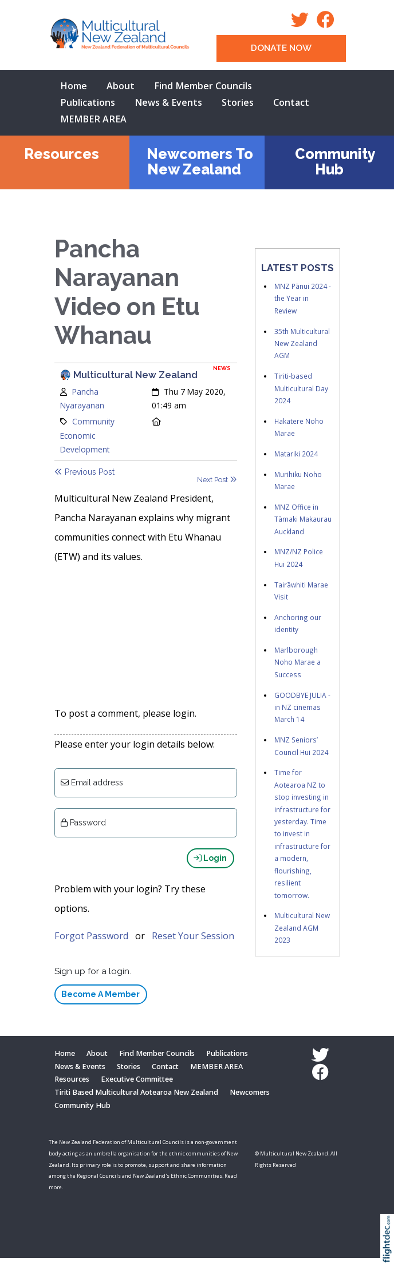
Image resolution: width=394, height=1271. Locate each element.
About (121, 86)
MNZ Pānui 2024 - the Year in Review (302, 298)
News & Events (168, 102)
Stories (238, 102)
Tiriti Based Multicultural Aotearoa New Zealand (136, 1105)
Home (73, 86)
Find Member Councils (203, 86)
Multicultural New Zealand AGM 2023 (302, 927)
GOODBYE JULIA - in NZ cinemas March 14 (302, 707)
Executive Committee (137, 1092)
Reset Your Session (193, 948)
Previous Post (84, 471)
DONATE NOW (281, 48)
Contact (291, 102)
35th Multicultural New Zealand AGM (302, 343)
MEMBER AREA (93, 119)
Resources (61, 153)
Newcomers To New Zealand (200, 161)
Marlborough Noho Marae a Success (297, 662)
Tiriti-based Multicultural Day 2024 (301, 388)
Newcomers (250, 1105)
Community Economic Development (87, 435)
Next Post (217, 479)
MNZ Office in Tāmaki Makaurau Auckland (303, 519)
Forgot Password (91, 948)
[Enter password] (145, 835)
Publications (87, 102)
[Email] (145, 795)
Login (210, 870)
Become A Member (100, 1006)
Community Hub (335, 161)
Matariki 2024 (296, 453)
